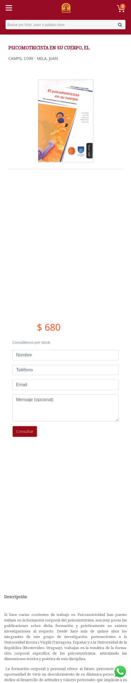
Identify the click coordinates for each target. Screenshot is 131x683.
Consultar (25, 431)
